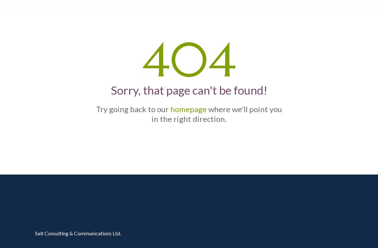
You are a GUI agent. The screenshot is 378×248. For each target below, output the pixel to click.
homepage (188, 109)
